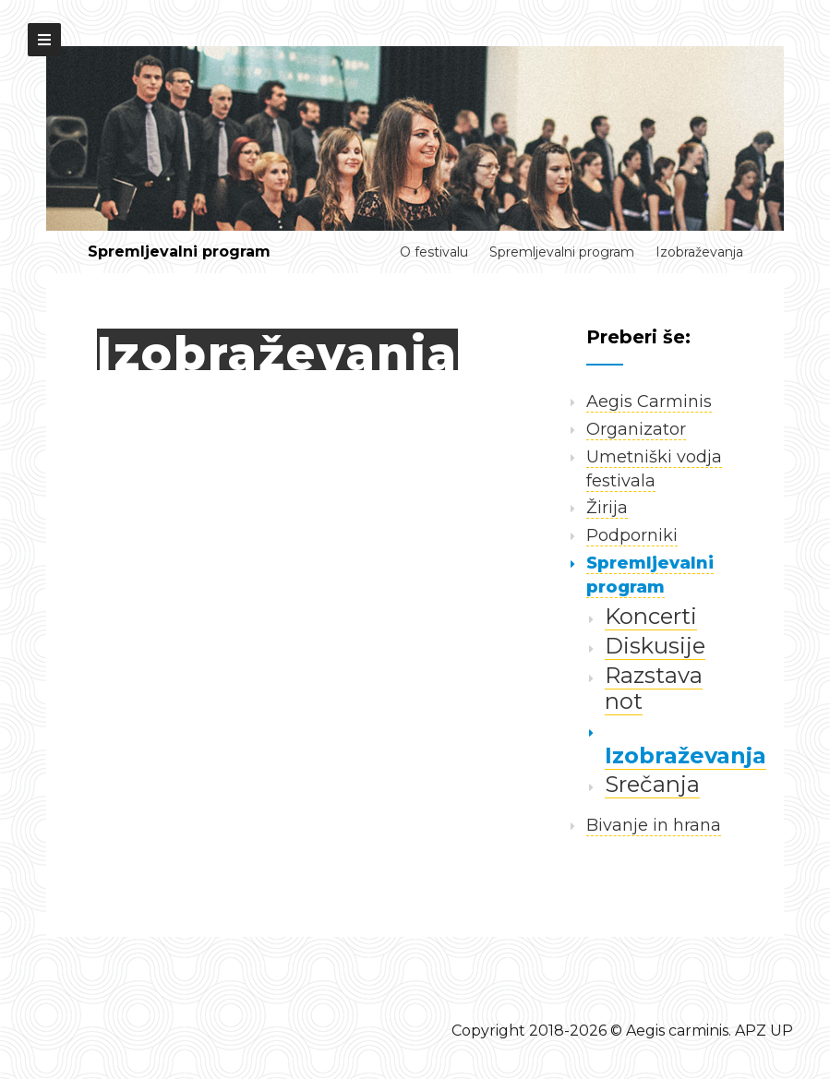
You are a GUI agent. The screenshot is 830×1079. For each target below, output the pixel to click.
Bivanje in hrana (653, 825)
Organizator (636, 429)
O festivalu (434, 252)
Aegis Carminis (649, 401)
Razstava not (654, 688)
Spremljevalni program (179, 251)
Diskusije (655, 645)
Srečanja (652, 784)
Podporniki (632, 535)
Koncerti (651, 616)
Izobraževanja (699, 252)
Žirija (607, 508)
